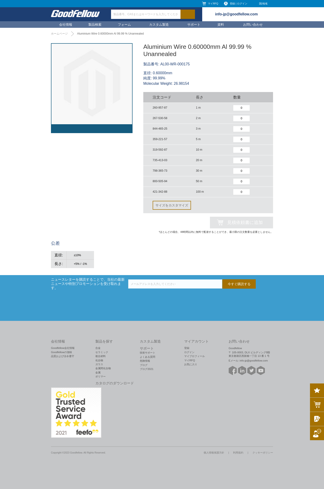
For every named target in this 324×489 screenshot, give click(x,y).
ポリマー (100, 376)
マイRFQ (213, 3)
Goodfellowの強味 (61, 352)
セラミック (101, 352)
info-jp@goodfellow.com (236, 14)
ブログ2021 (146, 369)
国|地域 (263, 3)
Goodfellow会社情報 (63, 348)
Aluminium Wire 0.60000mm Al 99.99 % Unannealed (110, 33)
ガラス (99, 364)
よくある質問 (147, 356)
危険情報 (145, 360)
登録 (186, 348)
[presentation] (163, 298)
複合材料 (100, 356)
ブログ (144, 365)
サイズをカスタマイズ (171, 205)
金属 (98, 372)
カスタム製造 (159, 24)
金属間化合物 (103, 368)
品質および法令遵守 (62, 356)
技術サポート (147, 352)
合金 (98, 348)
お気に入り (190, 364)
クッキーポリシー (262, 452)
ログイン (189, 352)
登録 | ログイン (238, 3)
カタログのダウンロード (114, 383)
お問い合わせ (253, 24)
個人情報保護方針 (214, 452)
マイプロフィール (194, 356)
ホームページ (59, 33)
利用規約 (238, 452)
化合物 (99, 360)
